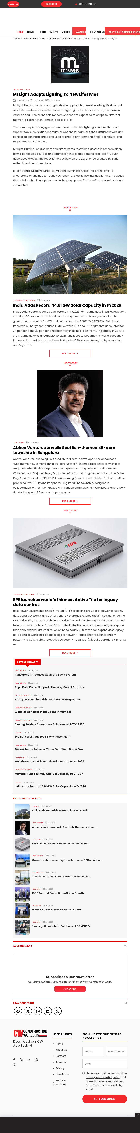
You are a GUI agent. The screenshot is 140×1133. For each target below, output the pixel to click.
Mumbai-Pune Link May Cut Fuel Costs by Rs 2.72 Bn (46, 774)
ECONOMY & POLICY (21, 90)
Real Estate (18, 443)
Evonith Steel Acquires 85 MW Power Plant (40, 736)
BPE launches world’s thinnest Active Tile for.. (59, 843)
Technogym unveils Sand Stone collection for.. (60, 876)
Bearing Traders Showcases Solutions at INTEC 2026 (46, 724)
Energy (18, 733)
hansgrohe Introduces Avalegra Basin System (42, 674)
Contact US (97, 32)
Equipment (20, 757)
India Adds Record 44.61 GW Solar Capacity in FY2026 (47, 786)
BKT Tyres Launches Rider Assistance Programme (44, 699)
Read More (70, 353)
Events (54, 32)
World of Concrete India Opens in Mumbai (40, 712)
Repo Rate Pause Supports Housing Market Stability (46, 687)
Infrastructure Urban (23, 595)
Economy (36, 839)
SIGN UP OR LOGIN (85, 4)
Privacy (60, 1068)
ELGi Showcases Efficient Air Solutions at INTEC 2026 (46, 761)
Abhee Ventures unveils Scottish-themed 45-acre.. (63, 827)
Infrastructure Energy (24, 300)
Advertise (13, 4)
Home (20, 32)
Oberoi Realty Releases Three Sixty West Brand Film (46, 749)
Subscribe (47, 4)
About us (61, 1050)
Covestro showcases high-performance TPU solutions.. (65, 860)
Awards (81, 32)
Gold (43, 32)
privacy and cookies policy (103, 1077)
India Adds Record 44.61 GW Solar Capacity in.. (60, 810)
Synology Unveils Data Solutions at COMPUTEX (60, 926)
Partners (61, 1056)
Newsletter (62, 1074)
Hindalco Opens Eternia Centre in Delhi (55, 909)
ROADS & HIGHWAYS (23, 770)
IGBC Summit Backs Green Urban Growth (56, 893)
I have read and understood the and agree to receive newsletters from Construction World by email (106, 1081)
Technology (38, 856)
